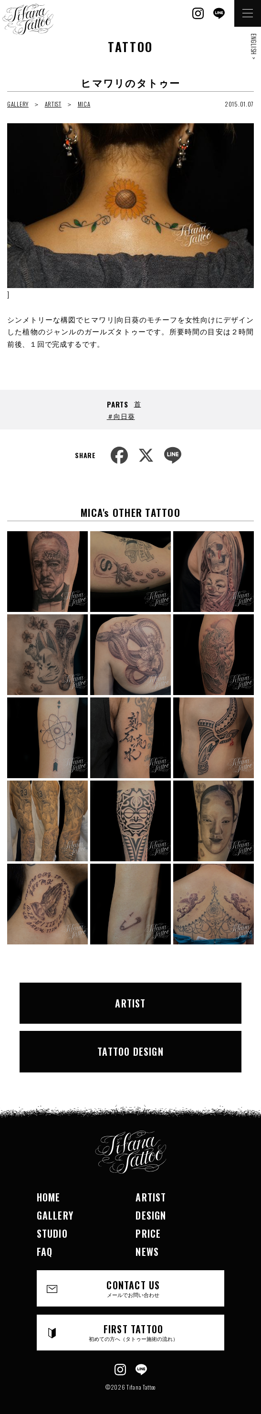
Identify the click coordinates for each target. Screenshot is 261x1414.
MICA (84, 103)
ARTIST (53, 103)
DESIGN (151, 1215)
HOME (49, 1197)
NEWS (147, 1251)
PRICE (148, 1233)
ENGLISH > (254, 46)
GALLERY (18, 103)
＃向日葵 (121, 416)
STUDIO (52, 1233)
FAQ (45, 1251)
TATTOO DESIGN (130, 1051)
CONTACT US (133, 1288)
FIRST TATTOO (133, 1332)
